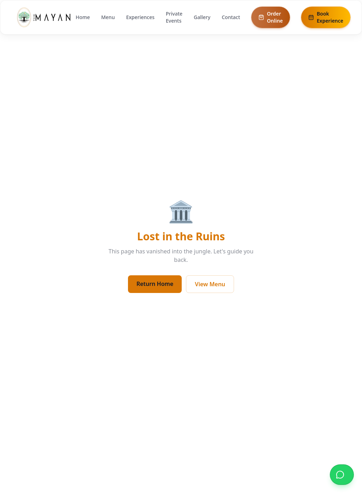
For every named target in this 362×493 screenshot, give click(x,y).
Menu (108, 17)
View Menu (210, 284)
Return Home (154, 284)
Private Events (174, 17)
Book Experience (325, 17)
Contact (231, 17)
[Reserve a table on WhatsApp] (342, 475)
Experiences (140, 17)
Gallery (202, 17)
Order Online (270, 17)
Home (83, 17)
